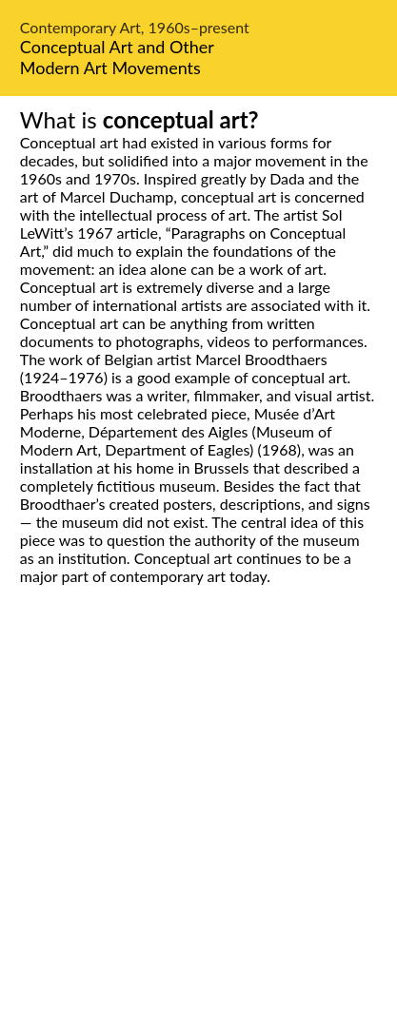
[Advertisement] (198, 829)
